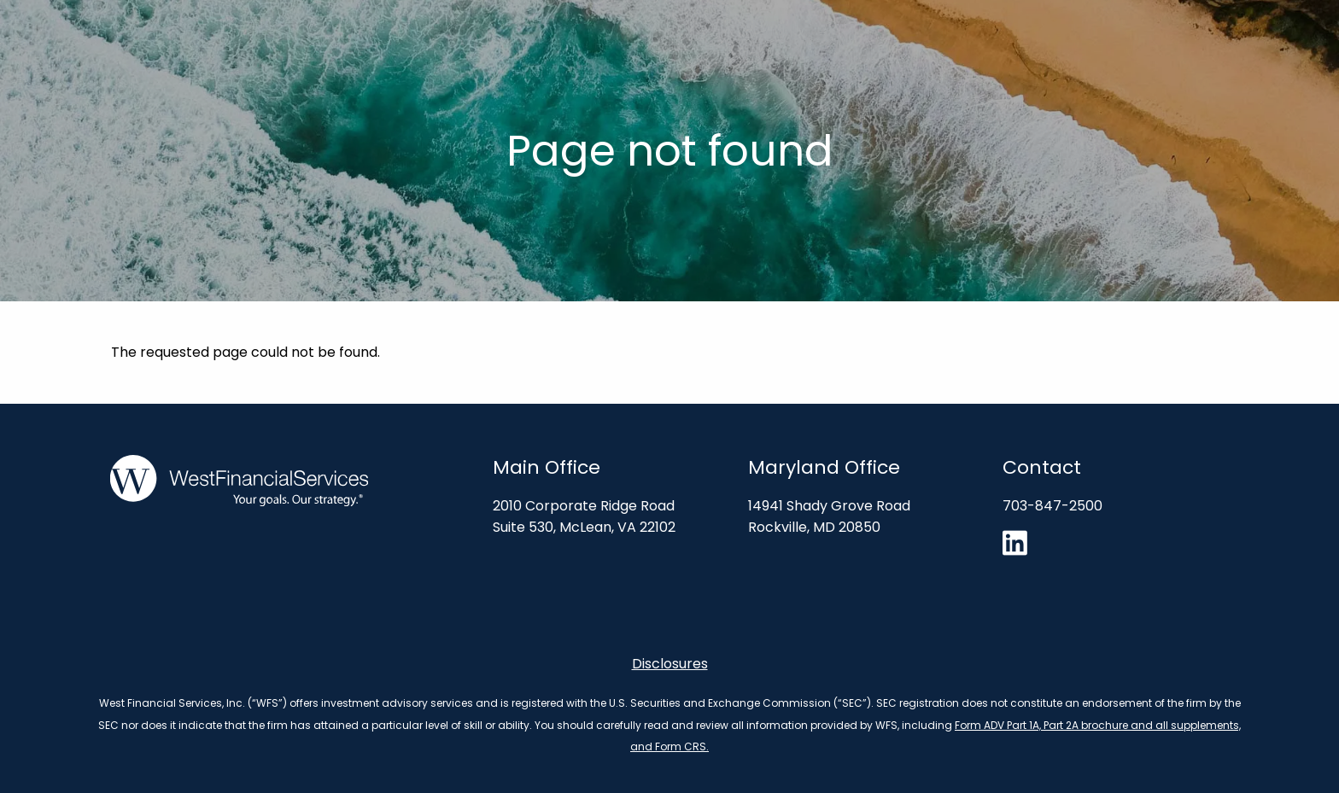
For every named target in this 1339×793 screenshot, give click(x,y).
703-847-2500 (1052, 506)
